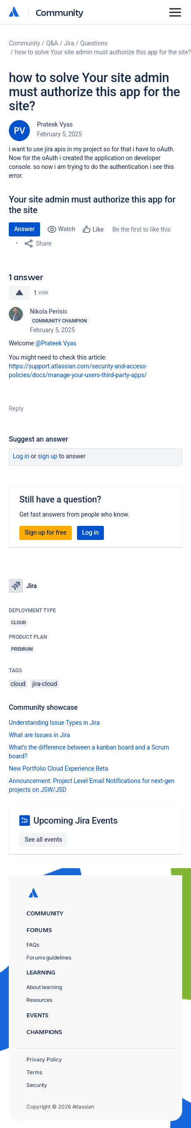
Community (60, 12)
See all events (43, 839)
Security (36, 1085)
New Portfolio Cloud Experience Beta (58, 768)
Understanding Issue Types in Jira (54, 722)
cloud (18, 683)
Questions (93, 43)
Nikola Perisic (48, 311)
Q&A (52, 43)
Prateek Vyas (55, 124)
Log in (21, 456)
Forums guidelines (48, 957)
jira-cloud (44, 683)
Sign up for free (45, 532)
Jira (69, 43)
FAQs (32, 944)
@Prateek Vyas (56, 343)
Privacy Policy (44, 1059)
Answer (24, 228)
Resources (39, 1000)
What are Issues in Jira (39, 734)
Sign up (48, 456)
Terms (34, 1072)
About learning (44, 987)
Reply (16, 408)
